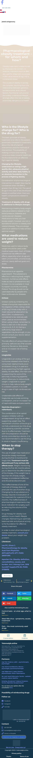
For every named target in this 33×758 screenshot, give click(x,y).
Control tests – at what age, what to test (16, 612)
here (11, 687)
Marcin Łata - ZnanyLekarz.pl (15, 747)
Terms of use (24, 756)
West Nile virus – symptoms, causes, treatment (16, 620)
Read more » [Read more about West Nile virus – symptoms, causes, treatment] (5, 623)
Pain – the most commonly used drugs (15, 627)
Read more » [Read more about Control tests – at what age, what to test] (5, 615)
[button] (9, 594)
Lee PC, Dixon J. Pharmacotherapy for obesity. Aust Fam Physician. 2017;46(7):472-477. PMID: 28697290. (14, 550)
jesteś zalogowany (8, 21)
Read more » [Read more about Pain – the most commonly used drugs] (5, 630)
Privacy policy (16, 753)
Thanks (8, 756)
